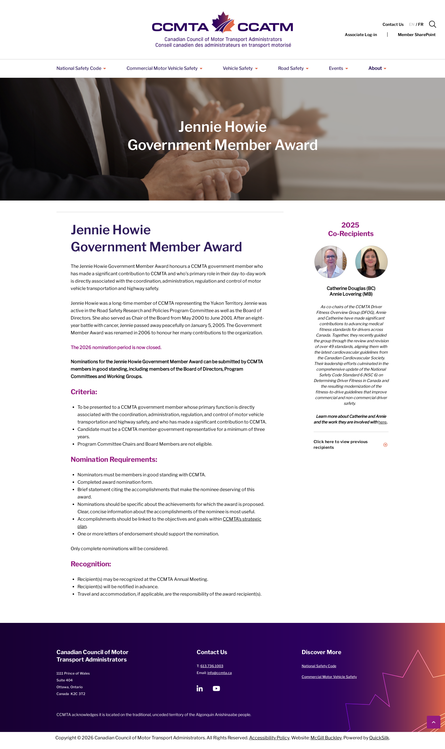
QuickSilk (379, 737)
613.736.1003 (211, 666)
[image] (331, 262)
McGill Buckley (326, 737)
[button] (432, 24)
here (382, 422)
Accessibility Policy (269, 737)
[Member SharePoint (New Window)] (417, 34)
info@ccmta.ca (219, 673)
